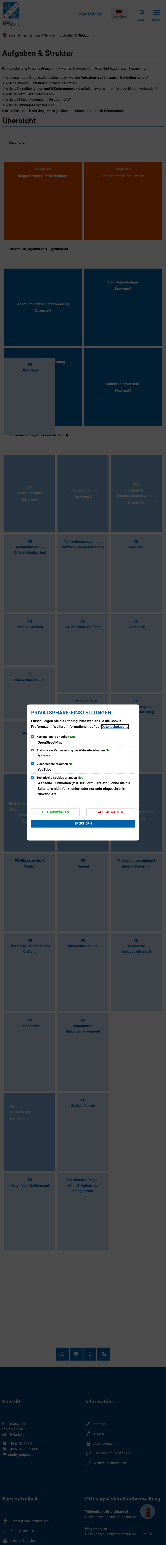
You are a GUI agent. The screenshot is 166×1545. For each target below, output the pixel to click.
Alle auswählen (55, 812)
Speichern (83, 823)
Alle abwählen (111, 812)
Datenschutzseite (115, 727)
